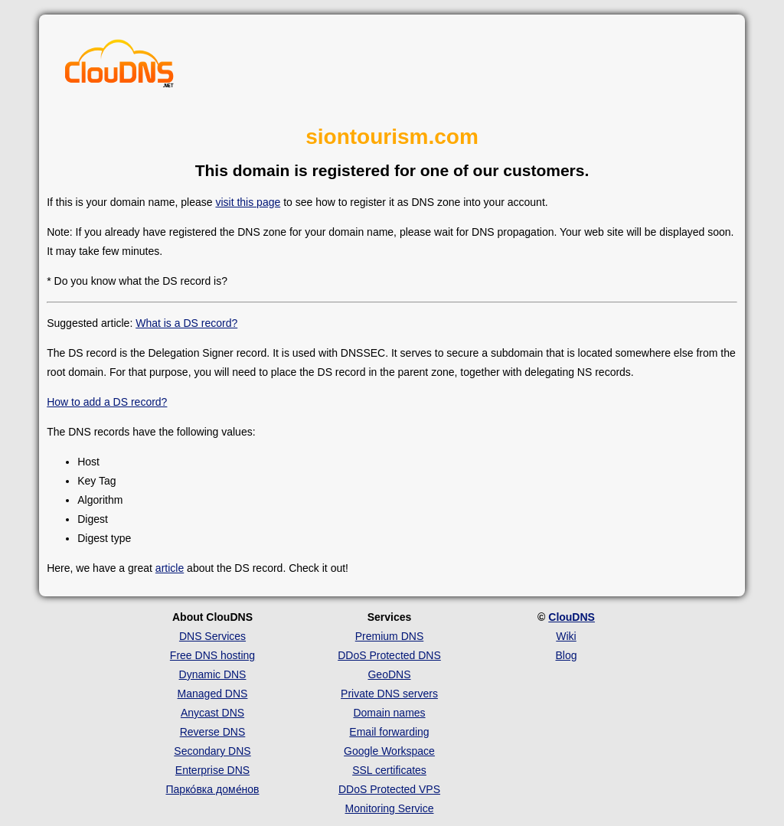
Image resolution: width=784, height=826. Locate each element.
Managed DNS (213, 693)
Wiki (566, 636)
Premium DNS (389, 636)
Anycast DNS (212, 713)
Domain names (389, 713)
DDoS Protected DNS (389, 655)
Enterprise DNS (212, 770)
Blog (566, 655)
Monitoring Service (389, 808)
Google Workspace (389, 751)
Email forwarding (389, 732)
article (169, 568)
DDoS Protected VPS (389, 789)
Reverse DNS (213, 732)
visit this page (247, 202)
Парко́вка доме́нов (213, 789)
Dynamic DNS (213, 674)
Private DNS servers (389, 693)
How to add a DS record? (107, 402)
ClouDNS (571, 617)
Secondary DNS (212, 751)
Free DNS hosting (212, 655)
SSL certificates (389, 770)
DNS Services (212, 636)
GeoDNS (389, 674)
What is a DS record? (186, 323)
